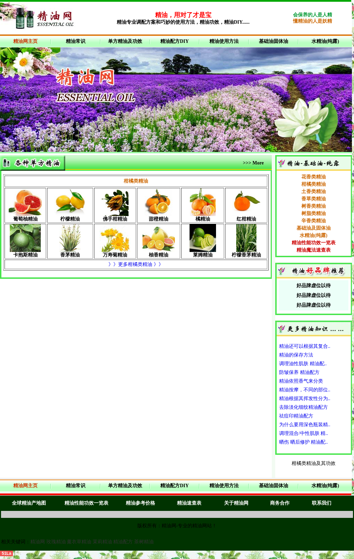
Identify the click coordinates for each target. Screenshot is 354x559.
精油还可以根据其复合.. (304, 346)
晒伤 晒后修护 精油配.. (303, 442)
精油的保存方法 (296, 355)
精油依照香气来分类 (301, 381)
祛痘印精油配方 (296, 416)
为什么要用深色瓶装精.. (304, 424)
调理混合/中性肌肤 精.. (303, 433)
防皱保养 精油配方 (299, 372)
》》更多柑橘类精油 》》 (135, 264)
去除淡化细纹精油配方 (303, 407)
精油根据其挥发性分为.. (304, 398)
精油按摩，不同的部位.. (304, 389)
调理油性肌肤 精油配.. (303, 363)
